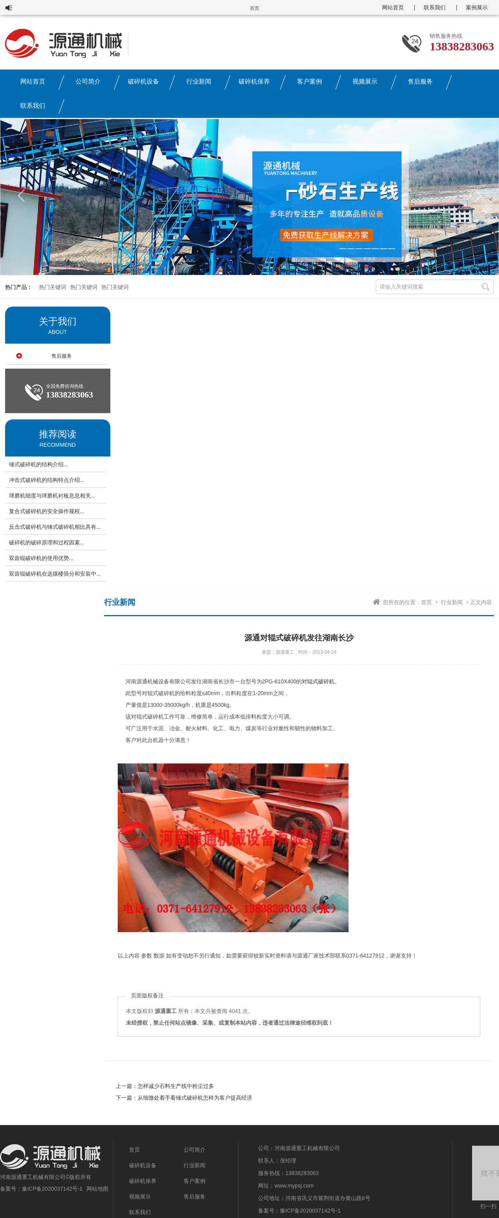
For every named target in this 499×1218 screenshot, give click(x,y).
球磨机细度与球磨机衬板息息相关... (52, 495)
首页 (426, 602)
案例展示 (477, 7)
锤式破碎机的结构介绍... (38, 464)
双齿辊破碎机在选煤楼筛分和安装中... (55, 574)
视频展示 (364, 81)
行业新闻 (198, 81)
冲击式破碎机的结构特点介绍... (47, 480)
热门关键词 (52, 287)
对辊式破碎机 (318, 681)
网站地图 (97, 1189)
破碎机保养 (254, 81)
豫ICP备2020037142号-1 (52, 1189)
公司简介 (88, 81)
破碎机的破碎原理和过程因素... (47, 542)
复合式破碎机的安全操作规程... (47, 511)
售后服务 (420, 81)
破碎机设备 (143, 81)
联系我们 (435, 7)
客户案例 (309, 81)
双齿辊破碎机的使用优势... (41, 558)
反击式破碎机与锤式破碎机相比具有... (55, 527)
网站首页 (393, 7)
